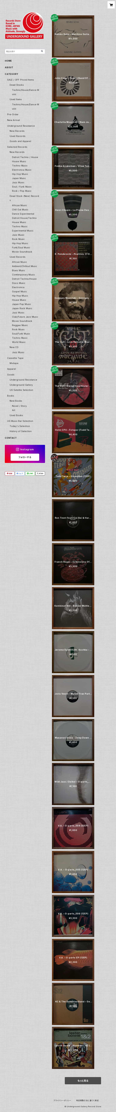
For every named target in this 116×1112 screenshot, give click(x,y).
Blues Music (18, 270)
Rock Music (18, 239)
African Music (19, 205)
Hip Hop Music (20, 174)
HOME (8, 60)
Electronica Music (22, 170)
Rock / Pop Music (22, 191)
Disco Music (18, 283)
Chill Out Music (20, 209)
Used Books (16, 415)
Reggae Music (20, 325)
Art (13, 410)
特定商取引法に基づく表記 (87, 1100)
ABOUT (9, 67)
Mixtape (14, 363)
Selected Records (17, 147)
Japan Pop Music (21, 304)
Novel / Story (19, 406)
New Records (17, 131)
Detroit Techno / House (25, 157)
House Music (19, 161)
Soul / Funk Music (22, 186)
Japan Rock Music (22, 308)
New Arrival (13, 120)
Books (10, 395)
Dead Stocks (17, 85)
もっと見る (82, 1080)
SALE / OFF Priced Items (20, 79)
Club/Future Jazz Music (25, 316)
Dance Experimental (23, 213)
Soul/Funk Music (21, 333)
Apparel (11, 369)
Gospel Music (19, 291)
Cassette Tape (15, 358)
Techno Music (20, 165)
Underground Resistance (21, 126)
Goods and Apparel (20, 141)
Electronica (18, 287)
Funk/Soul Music (21, 247)
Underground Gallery (21, 385)
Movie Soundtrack (22, 251)
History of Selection (21, 431)
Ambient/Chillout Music (24, 266)
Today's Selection (20, 426)
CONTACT (11, 438)
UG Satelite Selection (21, 390)
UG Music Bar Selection (20, 421)
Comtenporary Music (23, 274)
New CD (14, 347)
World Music (19, 342)
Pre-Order (13, 114)
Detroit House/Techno (24, 218)
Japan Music (19, 178)
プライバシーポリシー (62, 1100)
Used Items (16, 99)
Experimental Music (22, 230)
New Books (16, 401)
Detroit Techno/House (24, 279)
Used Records (18, 136)
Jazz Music (18, 182)
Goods (10, 374)
